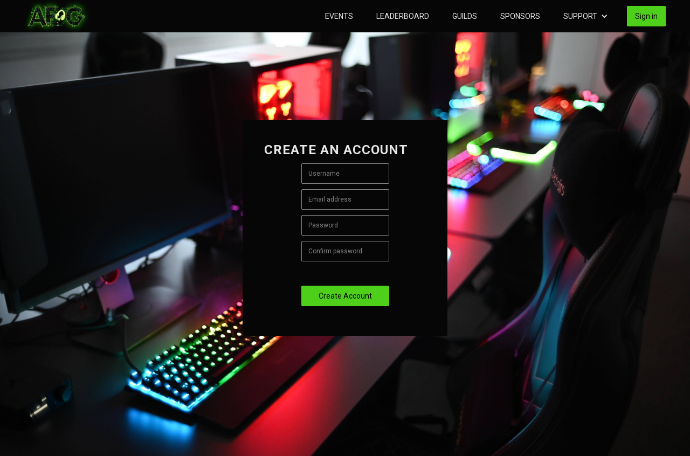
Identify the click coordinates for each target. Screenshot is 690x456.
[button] (586, 16)
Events (339, 16)
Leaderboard (402, 16)
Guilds (464, 16)
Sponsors (520, 16)
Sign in (646, 16)
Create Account (345, 296)
